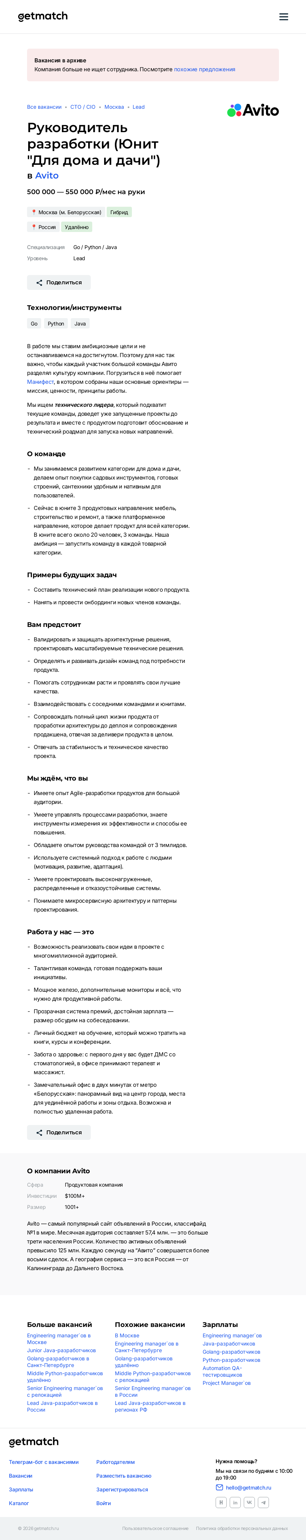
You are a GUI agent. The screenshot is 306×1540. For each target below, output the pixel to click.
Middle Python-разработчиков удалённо (65, 1376)
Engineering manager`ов (232, 1335)
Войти (103, 1503)
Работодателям (115, 1462)
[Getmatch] (42, 17)
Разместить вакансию (123, 1475)
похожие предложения (204, 69)
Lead (139, 107)
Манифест (40, 381)
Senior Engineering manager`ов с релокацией (65, 1391)
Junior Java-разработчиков (61, 1350)
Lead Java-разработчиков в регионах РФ (150, 1406)
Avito (47, 175)
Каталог (19, 1503)
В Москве (127, 1335)
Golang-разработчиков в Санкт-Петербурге (58, 1361)
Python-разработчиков (231, 1360)
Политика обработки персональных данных (242, 1528)
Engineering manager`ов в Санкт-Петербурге (147, 1346)
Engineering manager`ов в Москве (59, 1338)
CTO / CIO (83, 107)
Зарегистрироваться (122, 1489)
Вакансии (20, 1475)
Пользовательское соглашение (155, 1528)
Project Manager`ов (227, 1383)
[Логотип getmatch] (34, 1442)
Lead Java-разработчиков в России (62, 1406)
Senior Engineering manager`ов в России (153, 1391)
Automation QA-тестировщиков (222, 1371)
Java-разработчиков (229, 1343)
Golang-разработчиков (231, 1351)
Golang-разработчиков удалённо (144, 1361)
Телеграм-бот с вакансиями (44, 1462)
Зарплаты (21, 1489)
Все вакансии (44, 107)
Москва (114, 107)
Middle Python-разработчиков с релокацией (153, 1376)
